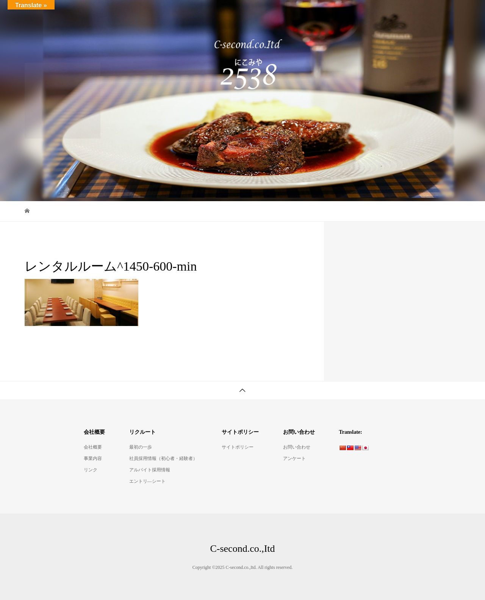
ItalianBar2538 (246, 13)
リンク (90, 469)
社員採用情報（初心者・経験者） (163, 458)
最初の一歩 (140, 447)
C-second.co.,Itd (57, 13)
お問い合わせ (296, 447)
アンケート (294, 458)
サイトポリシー (237, 447)
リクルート (436, 13)
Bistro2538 (295, 13)
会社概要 (391, 13)
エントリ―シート (147, 481)
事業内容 (93, 458)
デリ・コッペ (344, 13)
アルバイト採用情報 (149, 469)
